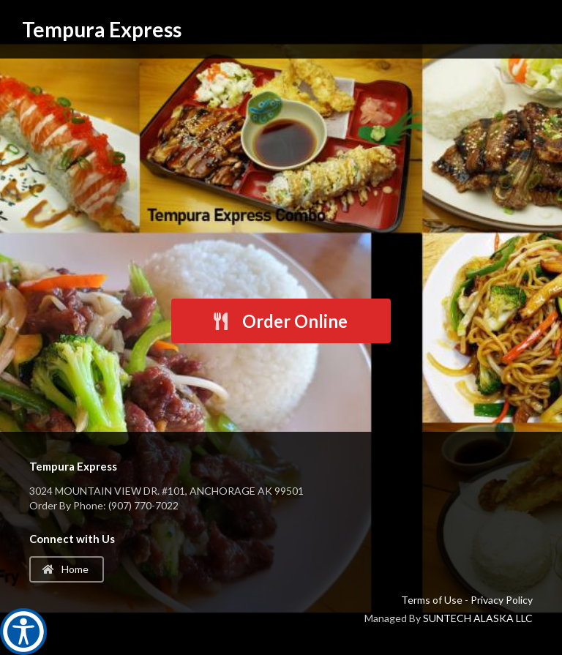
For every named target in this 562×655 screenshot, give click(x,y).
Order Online (279, 321)
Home (65, 569)
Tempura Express (101, 29)
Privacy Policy (502, 600)
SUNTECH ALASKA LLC (478, 618)
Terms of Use (431, 600)
